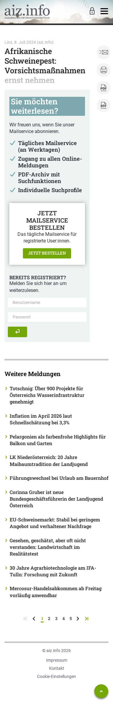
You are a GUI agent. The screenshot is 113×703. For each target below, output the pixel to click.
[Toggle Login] (91, 11)
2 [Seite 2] (49, 618)
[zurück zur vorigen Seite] (34, 618)
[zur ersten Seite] (26, 618)
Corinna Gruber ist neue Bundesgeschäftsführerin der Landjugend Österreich (56, 499)
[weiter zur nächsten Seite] (78, 618)
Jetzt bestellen (47, 253)
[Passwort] (47, 317)
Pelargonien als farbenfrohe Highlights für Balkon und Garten (58, 439)
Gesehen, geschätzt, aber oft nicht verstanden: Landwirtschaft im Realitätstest (48, 547)
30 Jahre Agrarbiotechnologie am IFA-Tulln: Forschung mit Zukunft (53, 571)
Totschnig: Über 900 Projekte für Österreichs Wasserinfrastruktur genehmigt (47, 395)
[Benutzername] (47, 302)
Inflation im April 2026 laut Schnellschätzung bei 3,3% (41, 419)
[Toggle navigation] (104, 11)
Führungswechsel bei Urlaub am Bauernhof (59, 478)
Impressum (56, 660)
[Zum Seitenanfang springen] (101, 691)
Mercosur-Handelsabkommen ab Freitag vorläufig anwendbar (56, 591)
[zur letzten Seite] (87, 618)
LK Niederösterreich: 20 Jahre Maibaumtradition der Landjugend (49, 460)
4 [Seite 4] (63, 618)
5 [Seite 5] (71, 618)
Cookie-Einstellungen (56, 676)
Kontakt (56, 668)
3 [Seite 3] (56, 618)
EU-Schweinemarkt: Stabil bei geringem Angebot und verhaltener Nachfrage (55, 522)
